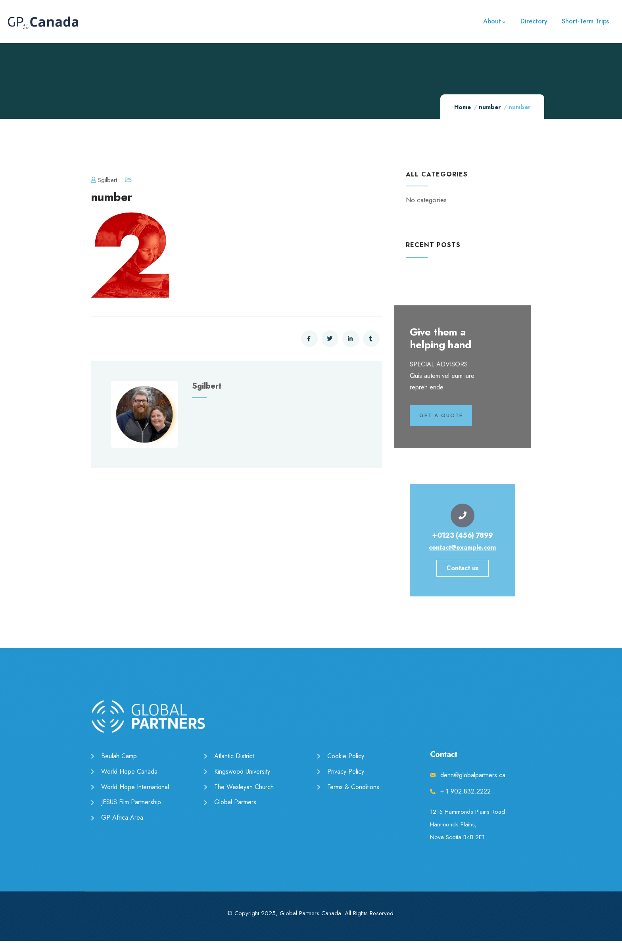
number (490, 107)
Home (462, 107)
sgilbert (104, 180)
